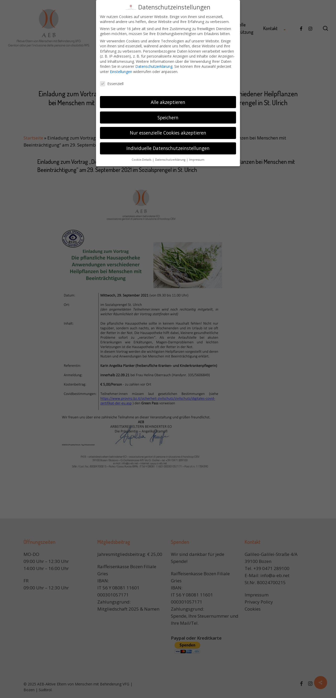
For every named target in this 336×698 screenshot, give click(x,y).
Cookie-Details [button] (142, 158)
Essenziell (112, 81)
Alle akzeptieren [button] (168, 100)
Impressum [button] (196, 158)
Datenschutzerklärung (153, 64)
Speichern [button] (168, 116)
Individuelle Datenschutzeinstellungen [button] (168, 146)
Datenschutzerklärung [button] (170, 158)
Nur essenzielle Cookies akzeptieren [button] (168, 131)
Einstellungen (121, 69)
